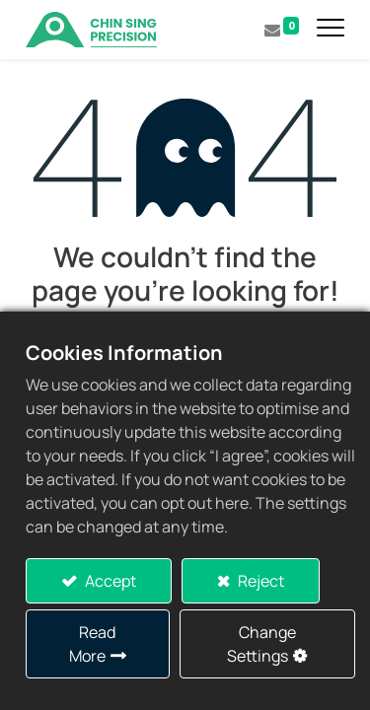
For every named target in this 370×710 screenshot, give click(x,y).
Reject (259, 581)
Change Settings (261, 644)
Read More (92, 644)
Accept (109, 581)
